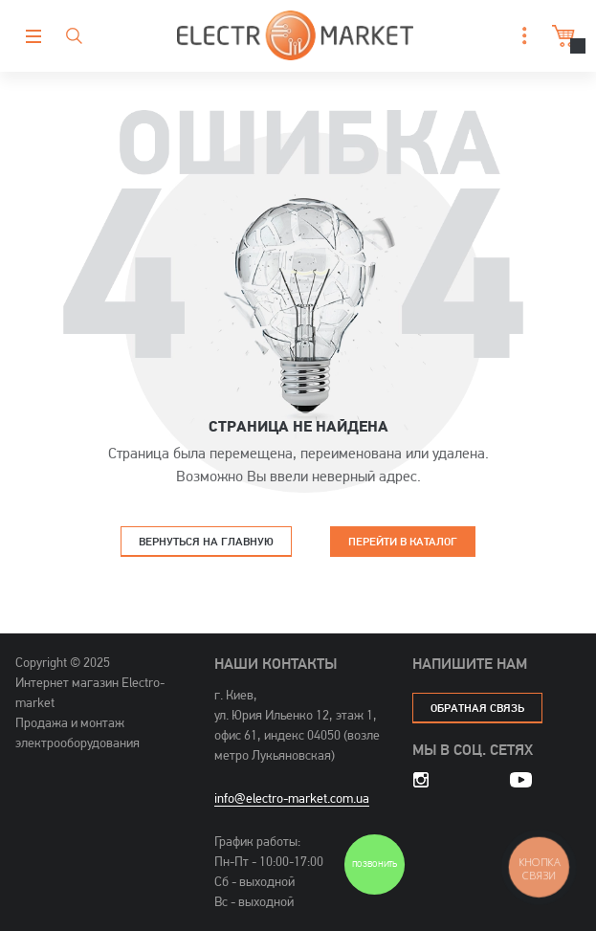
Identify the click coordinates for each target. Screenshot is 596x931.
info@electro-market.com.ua (291, 798)
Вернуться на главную (206, 541)
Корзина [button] (561, 36)
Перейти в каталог (402, 541)
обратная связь (477, 707)
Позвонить (374, 864)
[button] (519, 36)
